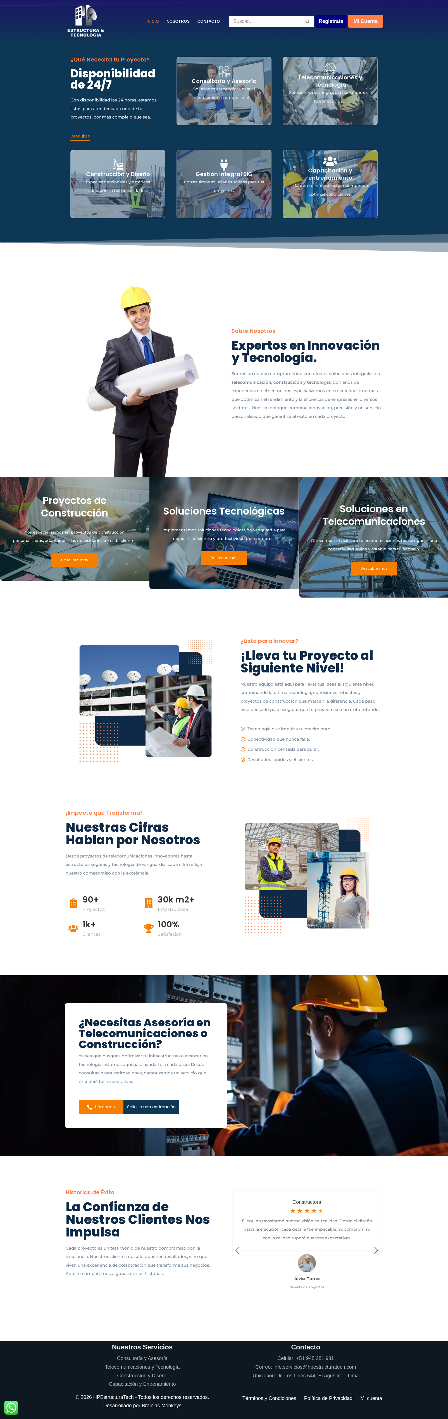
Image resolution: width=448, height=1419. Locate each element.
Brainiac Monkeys (162, 1405)
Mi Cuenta (366, 21)
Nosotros (177, 21)
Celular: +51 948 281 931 (305, 1358)
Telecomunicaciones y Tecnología (142, 1367)
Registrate (331, 21)
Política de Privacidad (328, 1398)
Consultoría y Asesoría (142, 1358)
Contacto (208, 21)
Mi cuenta (371, 1398)
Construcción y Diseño (142, 1375)
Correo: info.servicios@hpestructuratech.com (305, 1367)
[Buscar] (265, 21)
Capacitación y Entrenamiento (142, 1384)
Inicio (152, 21)
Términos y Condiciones (269, 1398)
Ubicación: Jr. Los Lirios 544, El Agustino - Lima (305, 1375)
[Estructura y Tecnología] (86, 21)
